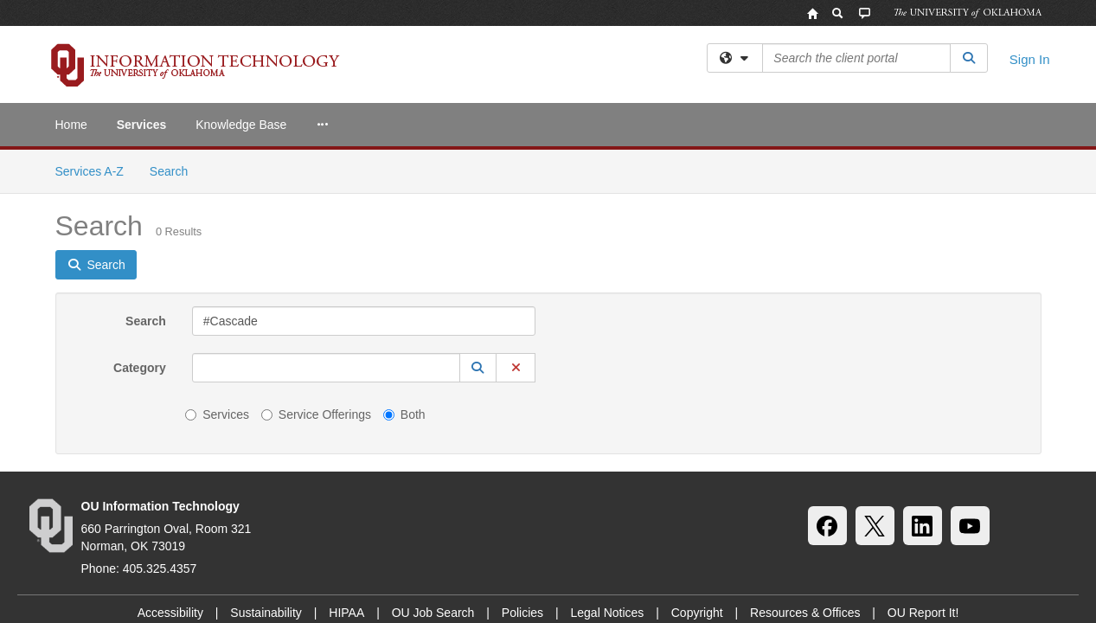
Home (71, 125)
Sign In (1029, 59)
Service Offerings (316, 265)
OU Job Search (433, 463)
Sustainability (266, 463)
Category (139, 218)
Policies (522, 463)
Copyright (697, 463)
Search (145, 171)
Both (404, 265)
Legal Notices (607, 463)
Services (142, 125)
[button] (478, 218)
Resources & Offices (805, 463)
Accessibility (170, 463)
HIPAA (346, 463)
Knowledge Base (240, 125)
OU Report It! (923, 463)
